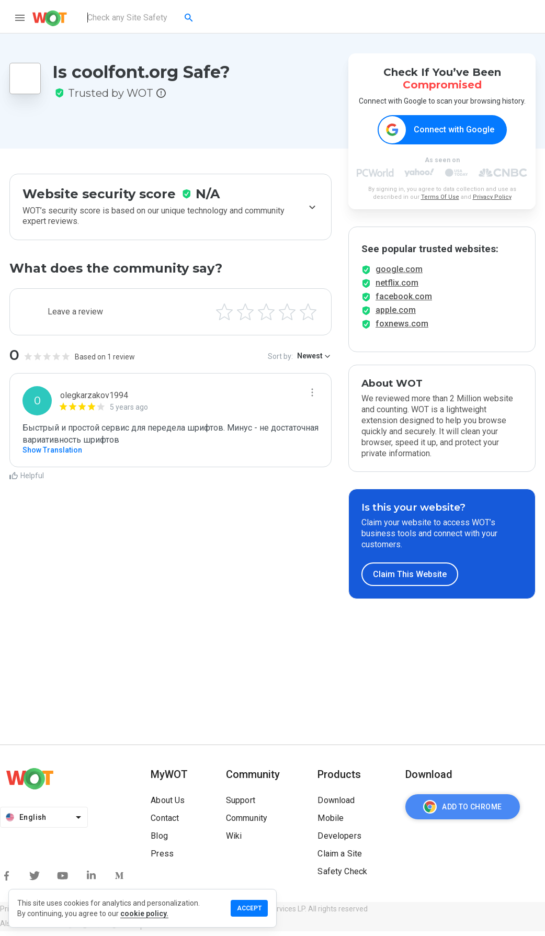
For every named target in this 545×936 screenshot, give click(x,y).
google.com (399, 274)
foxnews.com (402, 328)
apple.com (396, 315)
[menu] (19, 17)
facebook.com (404, 301)
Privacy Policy (492, 197)
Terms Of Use (440, 197)
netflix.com (397, 287)
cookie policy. (144, 913)
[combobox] (141, 17)
